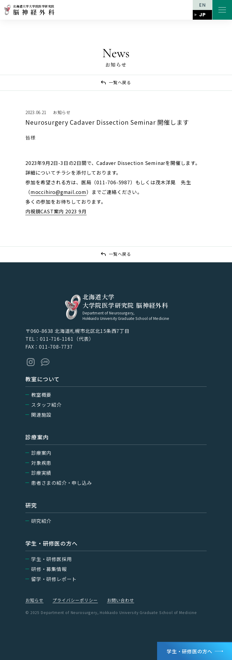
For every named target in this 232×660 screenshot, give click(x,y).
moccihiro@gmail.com (58, 191)
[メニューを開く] (222, 10)
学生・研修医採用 (51, 559)
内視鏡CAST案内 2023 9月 (56, 211)
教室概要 (41, 394)
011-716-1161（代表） (67, 338)
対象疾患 (41, 462)
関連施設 (41, 414)
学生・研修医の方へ (189, 651)
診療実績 (41, 472)
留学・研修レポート (54, 579)
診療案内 (41, 452)
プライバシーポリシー (75, 600)
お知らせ (34, 600)
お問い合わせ (120, 600)
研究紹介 (41, 520)
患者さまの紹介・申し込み (61, 482)
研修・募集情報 (49, 569)
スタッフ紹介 (46, 404)
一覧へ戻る (120, 82)
